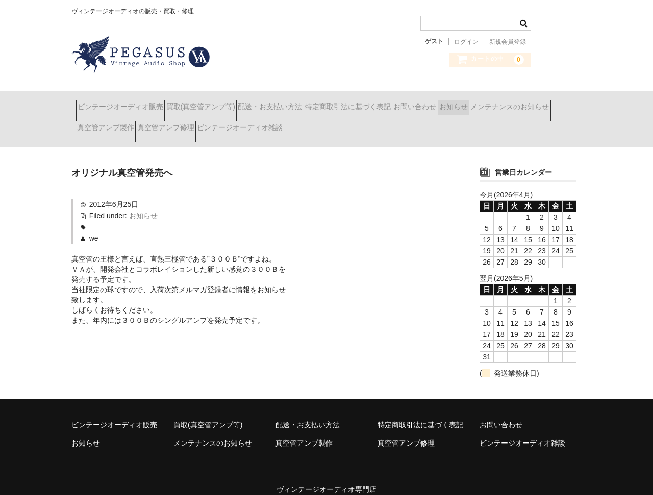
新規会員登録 (507, 41)
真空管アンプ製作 (209, 123)
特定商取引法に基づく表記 (406, 102)
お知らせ (548, 102)
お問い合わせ (491, 102)
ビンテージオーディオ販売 (125, 102)
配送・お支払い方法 (311, 102)
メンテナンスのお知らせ (121, 123)
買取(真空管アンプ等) (223, 102)
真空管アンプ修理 (287, 123)
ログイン (466, 41)
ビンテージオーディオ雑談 (380, 123)
